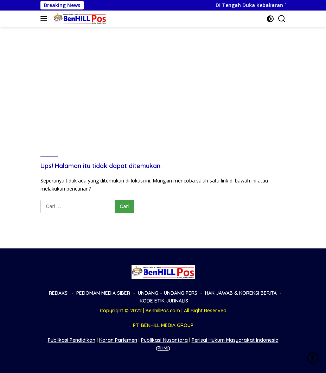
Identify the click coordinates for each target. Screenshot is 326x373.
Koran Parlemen (118, 340)
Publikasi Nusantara (164, 340)
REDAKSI (59, 293)
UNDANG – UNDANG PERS (167, 293)
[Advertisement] (163, 79)
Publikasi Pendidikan (71, 340)
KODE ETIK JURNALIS (164, 301)
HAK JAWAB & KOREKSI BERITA (241, 293)
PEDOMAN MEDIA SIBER (103, 293)
